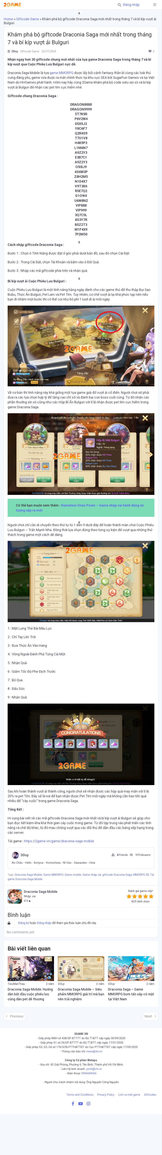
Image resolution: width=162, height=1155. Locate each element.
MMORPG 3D (141, 874)
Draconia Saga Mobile (28, 874)
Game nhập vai (92, 874)
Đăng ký (23, 923)
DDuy (24, 855)
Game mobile (73, 874)
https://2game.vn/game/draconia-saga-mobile (59, 841)
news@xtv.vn (94, 1051)
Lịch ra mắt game (129, 1094)
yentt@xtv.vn (94, 1069)
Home (8, 19)
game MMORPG (61, 73)
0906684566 (89, 1073)
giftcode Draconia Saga (117, 874)
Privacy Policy (105, 1094)
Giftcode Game (27, 19)
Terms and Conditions (79, 1094)
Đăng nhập (131, 5)
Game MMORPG (53, 874)
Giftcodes (150, 1094)
